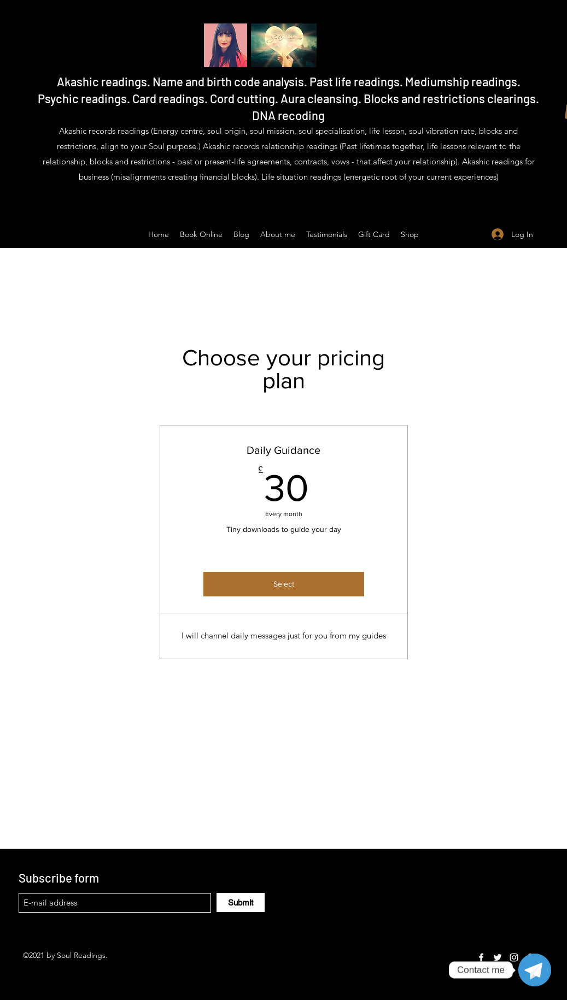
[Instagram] (513, 957)
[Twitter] (497, 957)
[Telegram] (534, 970)
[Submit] (241, 902)
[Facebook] (481, 957)
